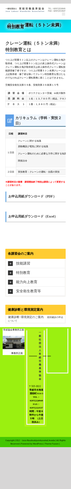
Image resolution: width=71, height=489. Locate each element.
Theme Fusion (52, 443)
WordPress (38, 443)
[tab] (36, 263)
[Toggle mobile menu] (64, 14)
